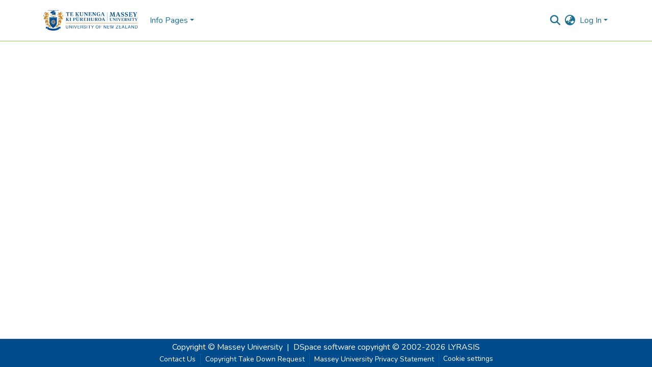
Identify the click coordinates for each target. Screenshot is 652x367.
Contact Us (177, 359)
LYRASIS (464, 347)
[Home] (90, 20)
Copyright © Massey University (227, 347)
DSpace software (324, 347)
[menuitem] (570, 20)
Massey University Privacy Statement (374, 359)
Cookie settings (468, 358)
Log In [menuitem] (591, 20)
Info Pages (169, 20)
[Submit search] (555, 20)
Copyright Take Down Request (255, 359)
